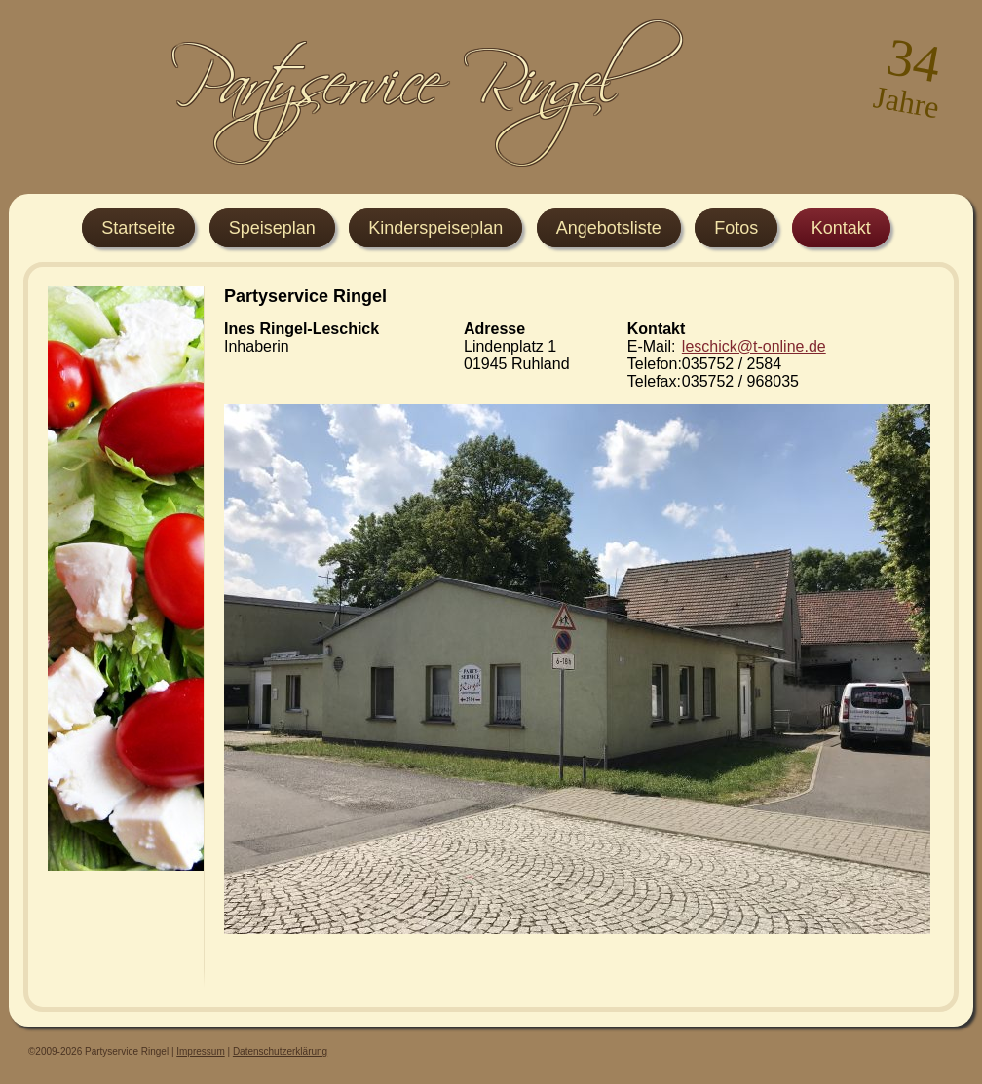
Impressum (200, 1051)
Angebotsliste (608, 228)
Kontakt (841, 228)
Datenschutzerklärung (280, 1051)
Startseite (138, 228)
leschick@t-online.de (754, 346)
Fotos (736, 228)
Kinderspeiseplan (435, 228)
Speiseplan (272, 228)
